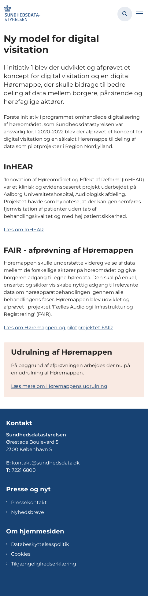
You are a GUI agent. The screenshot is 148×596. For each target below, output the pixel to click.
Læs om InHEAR (24, 230)
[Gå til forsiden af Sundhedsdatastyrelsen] (20, 14)
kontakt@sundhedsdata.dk (46, 463)
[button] (142, 14)
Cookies (21, 554)
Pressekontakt (29, 502)
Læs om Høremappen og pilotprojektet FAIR (58, 328)
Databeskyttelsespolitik (40, 544)
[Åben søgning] (124, 14)
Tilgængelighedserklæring (43, 564)
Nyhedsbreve (27, 512)
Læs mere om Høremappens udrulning (59, 386)
